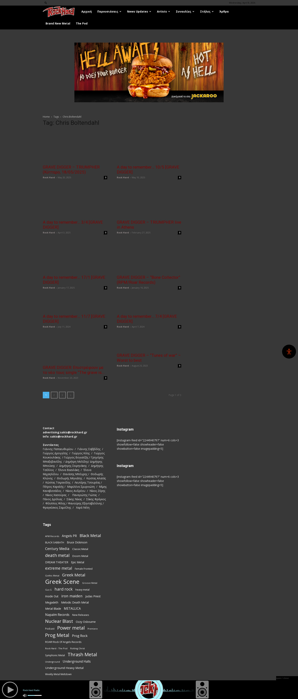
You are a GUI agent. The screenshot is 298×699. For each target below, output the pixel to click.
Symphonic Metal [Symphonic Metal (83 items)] (55, 655)
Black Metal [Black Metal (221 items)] (90, 535)
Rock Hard (49, 177)
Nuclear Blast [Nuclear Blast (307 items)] (59, 621)
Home (46, 116)
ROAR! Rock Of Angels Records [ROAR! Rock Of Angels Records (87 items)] (63, 642)
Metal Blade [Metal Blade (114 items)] (53, 608)
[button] (46, 2)
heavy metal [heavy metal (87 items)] (82, 589)
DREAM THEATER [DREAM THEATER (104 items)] (56, 562)
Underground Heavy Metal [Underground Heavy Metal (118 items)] (64, 668)
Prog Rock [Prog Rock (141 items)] (80, 636)
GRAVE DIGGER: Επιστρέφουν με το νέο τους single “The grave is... (74, 370)
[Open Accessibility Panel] (289, 352)
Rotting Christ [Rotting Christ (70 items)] (77, 648)
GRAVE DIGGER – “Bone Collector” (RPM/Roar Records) (148, 280)
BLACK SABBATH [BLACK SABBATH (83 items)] (54, 542)
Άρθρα (224, 11)
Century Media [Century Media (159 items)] (57, 549)
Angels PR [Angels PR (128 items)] (69, 536)
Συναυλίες (185, 11)
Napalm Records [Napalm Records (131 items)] (57, 615)
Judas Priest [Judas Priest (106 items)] (93, 596)
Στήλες (207, 11)
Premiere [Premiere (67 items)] (93, 628)
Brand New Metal (58, 23)
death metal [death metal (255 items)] (57, 555)
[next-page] (70, 395)
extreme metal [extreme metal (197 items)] (58, 568)
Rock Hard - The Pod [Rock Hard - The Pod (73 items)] (56, 648)
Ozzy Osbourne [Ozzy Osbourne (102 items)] (86, 622)
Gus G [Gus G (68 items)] (48, 589)
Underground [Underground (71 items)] (52, 661)
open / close (282, 678)
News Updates (139, 11)
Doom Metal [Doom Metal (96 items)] (80, 556)
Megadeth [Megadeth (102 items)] (51, 602)
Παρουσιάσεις (109, 11)
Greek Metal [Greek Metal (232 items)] (73, 575)
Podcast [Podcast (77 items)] (50, 628)
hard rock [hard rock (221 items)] (64, 589)
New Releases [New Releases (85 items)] (80, 615)
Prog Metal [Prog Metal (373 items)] (57, 635)
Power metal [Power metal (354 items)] (71, 628)
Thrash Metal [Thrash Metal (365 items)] (82, 654)
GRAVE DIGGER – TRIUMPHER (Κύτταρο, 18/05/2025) (71, 170)
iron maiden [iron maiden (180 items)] (72, 596)
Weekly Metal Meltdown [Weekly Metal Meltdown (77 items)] (58, 674)
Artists (163, 11)
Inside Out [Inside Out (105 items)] (51, 596)
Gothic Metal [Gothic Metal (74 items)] (52, 575)
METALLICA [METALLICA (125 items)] (72, 608)
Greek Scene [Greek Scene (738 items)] (62, 582)
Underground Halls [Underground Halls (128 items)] (77, 661)
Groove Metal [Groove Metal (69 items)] (89, 582)
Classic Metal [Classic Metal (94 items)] (80, 549)
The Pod (82, 23)
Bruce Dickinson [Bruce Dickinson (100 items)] (77, 542)
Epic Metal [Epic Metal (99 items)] (77, 562)
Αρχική (86, 11)
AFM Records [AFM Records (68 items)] (52, 536)
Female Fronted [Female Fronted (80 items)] (84, 568)
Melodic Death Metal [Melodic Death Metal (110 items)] (75, 602)
